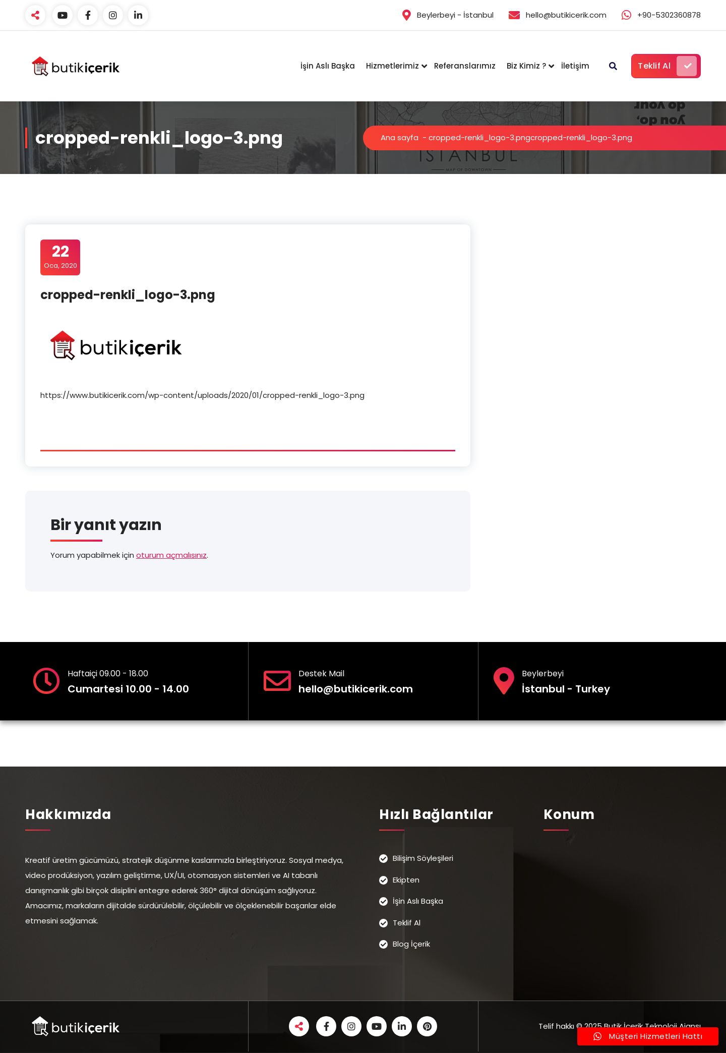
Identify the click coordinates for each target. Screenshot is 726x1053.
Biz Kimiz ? (526, 66)
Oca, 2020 (60, 256)
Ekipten (406, 879)
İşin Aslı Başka (327, 66)
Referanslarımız (465, 66)
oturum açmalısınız (171, 555)
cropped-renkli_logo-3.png (479, 137)
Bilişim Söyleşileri (423, 858)
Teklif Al (667, 66)
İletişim (575, 66)
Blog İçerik (411, 944)
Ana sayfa (399, 137)
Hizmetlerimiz (392, 66)
